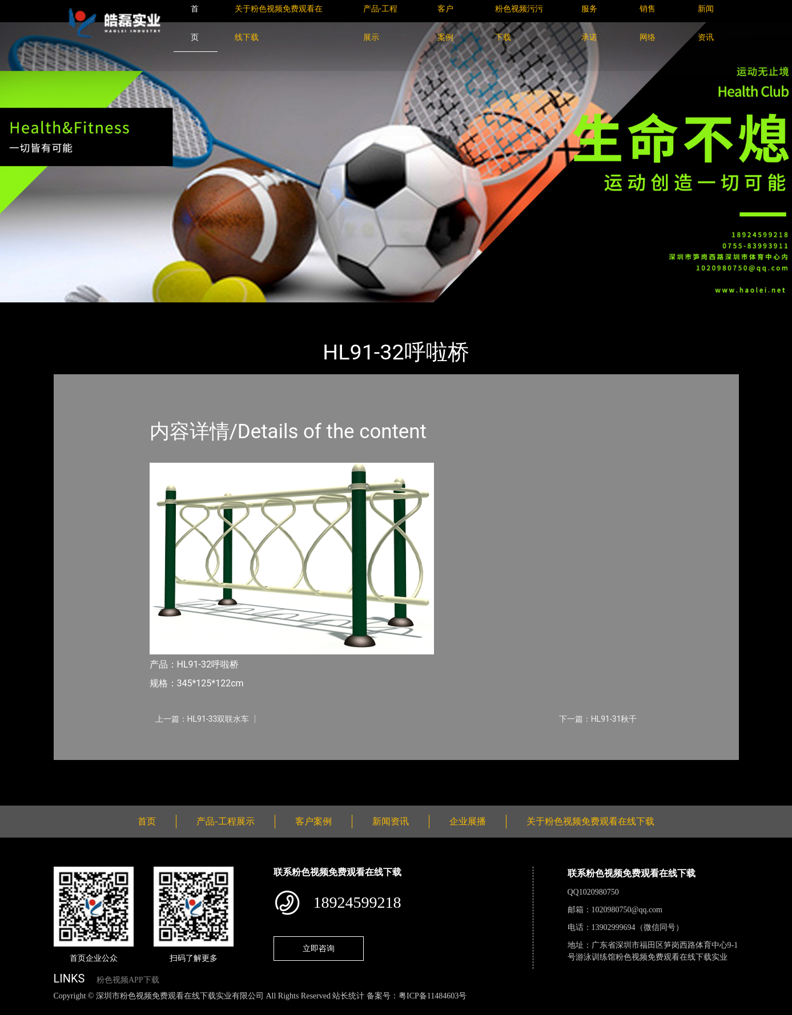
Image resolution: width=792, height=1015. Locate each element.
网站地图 (17, 1008)
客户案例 (313, 821)
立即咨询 (319, 948)
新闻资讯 (390, 821)
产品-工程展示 (121, 310)
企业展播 (467, 821)
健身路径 (179, 310)
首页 (73, 310)
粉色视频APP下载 (128, 980)
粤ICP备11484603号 (433, 996)
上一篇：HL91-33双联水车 (202, 719)
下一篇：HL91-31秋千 (598, 719)
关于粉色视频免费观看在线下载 (590, 821)
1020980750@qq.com (627, 909)
